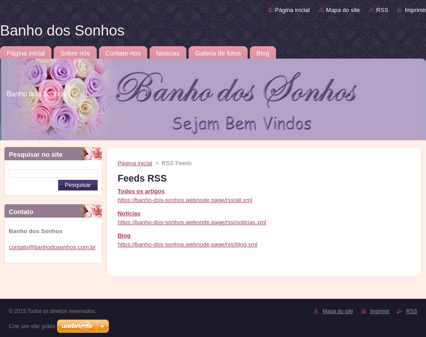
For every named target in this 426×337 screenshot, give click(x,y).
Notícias (129, 213)
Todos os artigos (141, 191)
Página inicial (292, 10)
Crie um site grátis (32, 326)
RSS (382, 10)
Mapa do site (343, 10)
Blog (124, 235)
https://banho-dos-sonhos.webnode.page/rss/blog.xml (187, 244)
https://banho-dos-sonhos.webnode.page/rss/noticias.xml (192, 222)
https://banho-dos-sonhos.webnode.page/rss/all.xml (185, 200)
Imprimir (415, 10)
